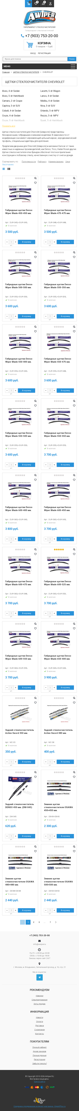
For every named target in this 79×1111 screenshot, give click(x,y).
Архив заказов (39, 1051)
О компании (39, 1030)
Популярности (29, 161)
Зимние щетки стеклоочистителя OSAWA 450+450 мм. (58, 807)
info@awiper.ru (39, 944)
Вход (33, 53)
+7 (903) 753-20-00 (41, 36)
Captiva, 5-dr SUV (11, 105)
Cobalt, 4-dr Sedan (11, 110)
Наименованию (56, 161)
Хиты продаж (39, 1004)
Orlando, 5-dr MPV (49, 110)
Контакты (39, 1034)
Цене (67, 161)
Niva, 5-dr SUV (47, 105)
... (44, 922)
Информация (39, 1011)
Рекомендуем (39, 989)
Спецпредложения (39, 1000)
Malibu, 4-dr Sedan (49, 100)
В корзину (26, 242)
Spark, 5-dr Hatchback (51, 120)
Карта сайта (39, 1081)
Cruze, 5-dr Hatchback (13, 120)
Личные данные (39, 1055)
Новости (39, 1017)
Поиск (72, 59)
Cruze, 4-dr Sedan (11, 115)
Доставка (39, 1025)
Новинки (39, 996)
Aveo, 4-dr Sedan (11, 91)
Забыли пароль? (39, 1063)
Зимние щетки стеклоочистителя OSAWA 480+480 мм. (19, 881)
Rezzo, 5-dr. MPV (49, 115)
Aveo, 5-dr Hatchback (13, 96)
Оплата (39, 1021)
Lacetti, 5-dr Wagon (50, 91)
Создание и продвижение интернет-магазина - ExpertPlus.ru (40, 1102)
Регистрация (44, 53)
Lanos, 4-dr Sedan (49, 96)
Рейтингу (42, 161)
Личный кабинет (39, 1047)
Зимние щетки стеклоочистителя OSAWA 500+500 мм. (58, 881)
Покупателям (39, 1041)
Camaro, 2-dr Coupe (12, 100)
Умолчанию (8, 164)
